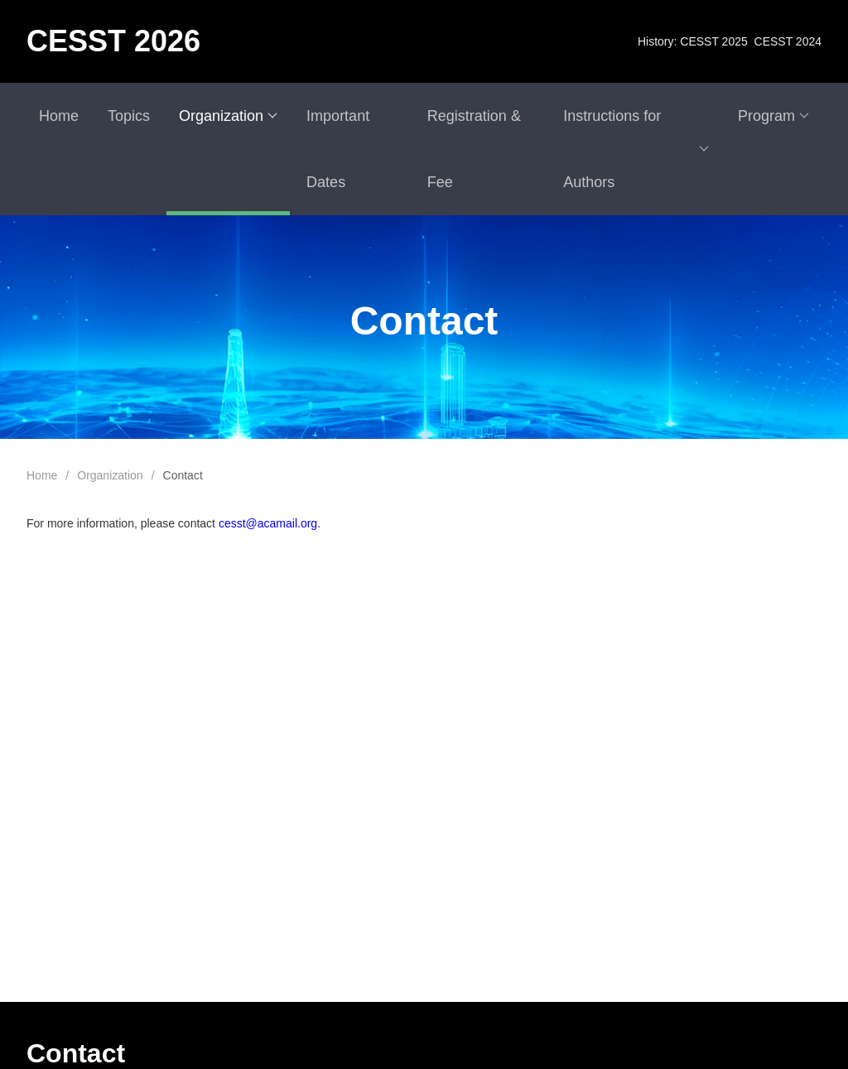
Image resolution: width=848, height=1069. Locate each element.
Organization (228, 116)
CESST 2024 (788, 41)
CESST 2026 (113, 41)
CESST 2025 (713, 41)
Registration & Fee (474, 149)
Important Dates (337, 149)
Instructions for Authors (636, 149)
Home (59, 116)
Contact (183, 475)
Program (773, 116)
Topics (129, 116)
